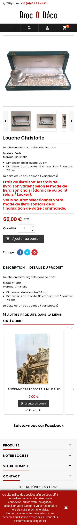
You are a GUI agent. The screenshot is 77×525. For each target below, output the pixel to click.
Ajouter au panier (23, 238)
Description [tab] (14, 267)
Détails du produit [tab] (46, 267)
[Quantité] (24, 228)
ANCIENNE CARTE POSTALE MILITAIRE (34, 389)
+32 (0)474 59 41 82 (33, 3)
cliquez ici (39, 521)
